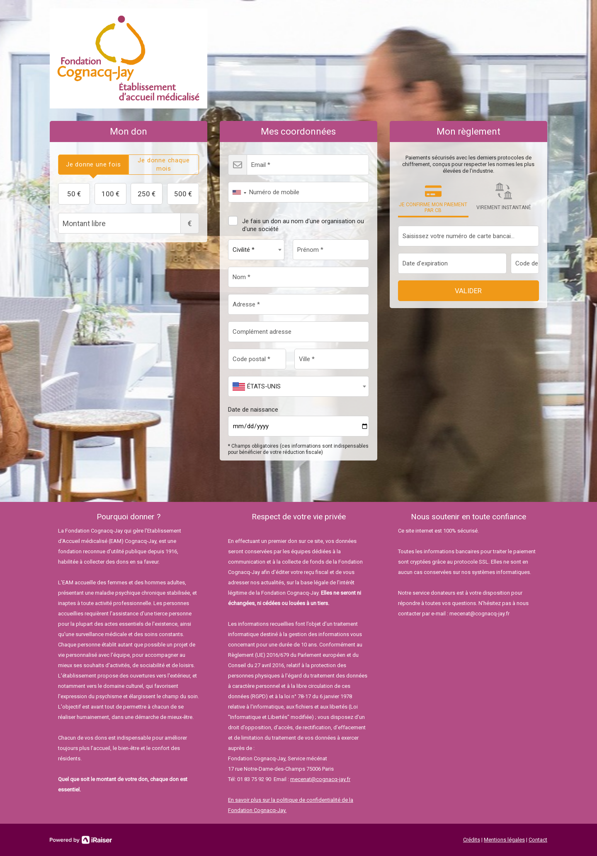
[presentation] (93, 164)
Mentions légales (504, 840)
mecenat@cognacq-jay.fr (320, 779)
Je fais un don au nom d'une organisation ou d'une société (296, 221)
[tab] (93, 164)
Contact (538, 840)
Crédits (471, 840)
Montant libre (128, 223)
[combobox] (237, 192)
